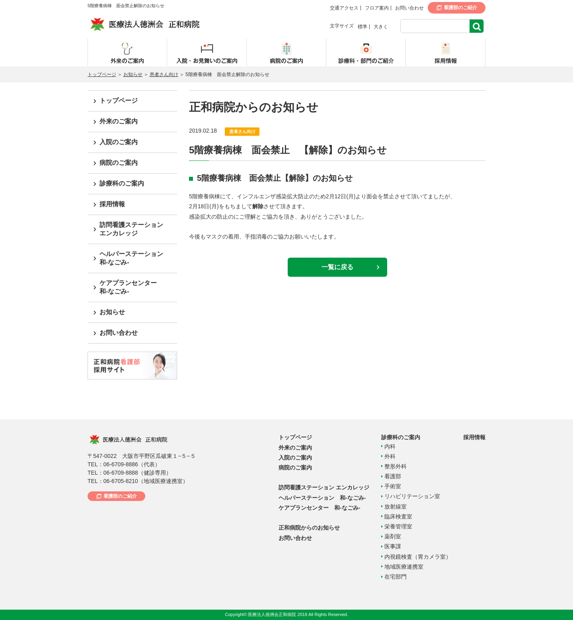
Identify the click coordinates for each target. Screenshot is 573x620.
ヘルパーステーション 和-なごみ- (322, 498)
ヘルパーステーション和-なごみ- (131, 258)
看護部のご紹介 (460, 7)
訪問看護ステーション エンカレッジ (324, 487)
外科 (390, 456)
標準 (362, 26)
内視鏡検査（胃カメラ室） (417, 557)
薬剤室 (392, 536)
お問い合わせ (409, 8)
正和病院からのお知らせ (309, 527)
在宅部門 (395, 576)
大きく (381, 26)
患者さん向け (164, 74)
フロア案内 (377, 8)
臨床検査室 (398, 516)
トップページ (102, 74)
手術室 (392, 486)
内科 (390, 446)
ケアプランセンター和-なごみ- (128, 287)
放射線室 (395, 506)
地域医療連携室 (403, 566)
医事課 (392, 546)
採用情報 (112, 204)
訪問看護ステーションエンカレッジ (131, 229)
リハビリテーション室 (412, 496)
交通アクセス (344, 8)
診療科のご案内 (121, 183)
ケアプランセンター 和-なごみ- (319, 508)
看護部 (392, 476)
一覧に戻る (337, 267)
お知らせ (132, 74)
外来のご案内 (118, 121)
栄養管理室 (398, 526)
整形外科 (395, 466)
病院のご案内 (118, 162)
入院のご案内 (118, 142)
